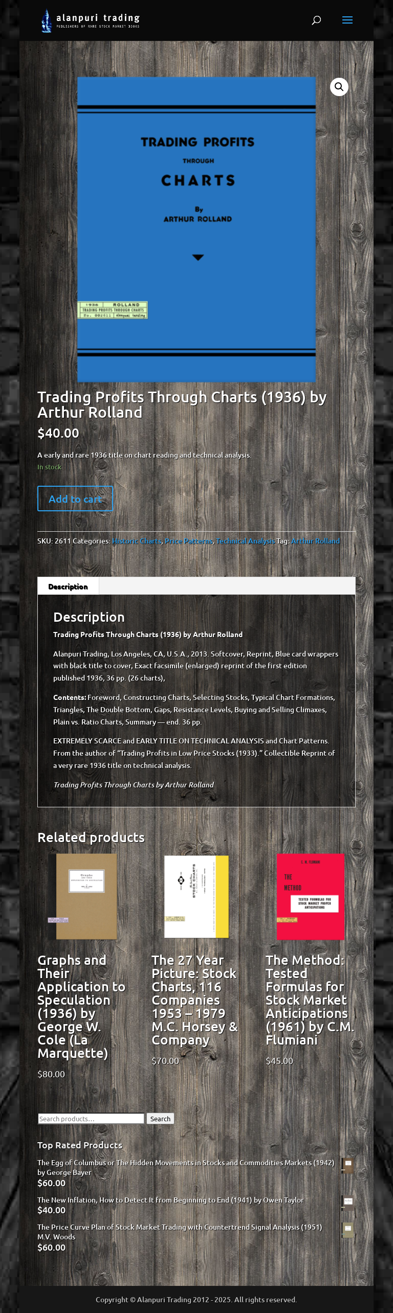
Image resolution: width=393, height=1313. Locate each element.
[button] (339, 87)
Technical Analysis (245, 541)
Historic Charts (136, 541)
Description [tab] (68, 586)
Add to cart (75, 498)
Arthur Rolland (315, 541)
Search (160, 1118)
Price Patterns (188, 541)
